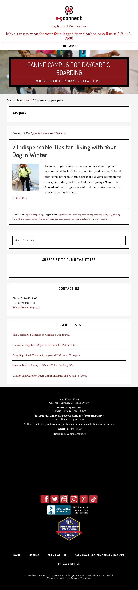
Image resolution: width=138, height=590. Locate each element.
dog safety (103, 214)
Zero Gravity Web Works (78, 578)
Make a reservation (22, 34)
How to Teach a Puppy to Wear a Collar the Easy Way (43, 365)
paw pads (59, 218)
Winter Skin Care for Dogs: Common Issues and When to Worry (49, 376)
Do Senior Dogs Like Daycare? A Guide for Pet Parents (43, 345)
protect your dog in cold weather (78, 218)
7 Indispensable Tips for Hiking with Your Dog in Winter (64, 151)
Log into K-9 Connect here (69, 26)
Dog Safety (38, 214)
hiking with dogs (46, 218)
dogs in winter (31, 218)
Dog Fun (28, 214)
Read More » (19, 198)
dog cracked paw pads (67, 214)
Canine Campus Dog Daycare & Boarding (69, 68)
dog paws (94, 214)
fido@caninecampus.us (73, 434)
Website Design (55, 578)
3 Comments (60, 133)
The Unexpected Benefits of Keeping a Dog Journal (41, 335)
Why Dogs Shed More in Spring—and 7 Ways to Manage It (46, 355)
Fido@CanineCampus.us (26, 308)
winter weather (101, 218)
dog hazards (83, 214)
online (91, 34)
